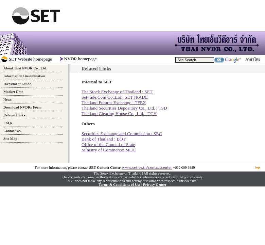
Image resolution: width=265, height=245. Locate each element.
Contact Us (12, 131)
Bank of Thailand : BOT (104, 139)
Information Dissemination (24, 76)
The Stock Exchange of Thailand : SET (117, 91)
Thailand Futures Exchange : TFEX (114, 102)
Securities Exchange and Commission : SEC (122, 133)
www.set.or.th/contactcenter (147, 167)
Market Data (13, 92)
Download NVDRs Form (22, 107)
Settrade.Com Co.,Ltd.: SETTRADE (115, 97)
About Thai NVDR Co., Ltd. (25, 68)
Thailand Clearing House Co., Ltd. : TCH (119, 113)
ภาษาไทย (252, 59)
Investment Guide (17, 84)
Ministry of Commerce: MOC (109, 149)
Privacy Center (154, 184)
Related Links (14, 115)
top (257, 167)
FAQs (7, 123)
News (7, 99)
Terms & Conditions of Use (119, 184)
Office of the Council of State (108, 144)
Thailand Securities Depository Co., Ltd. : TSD (124, 108)
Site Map (10, 139)
